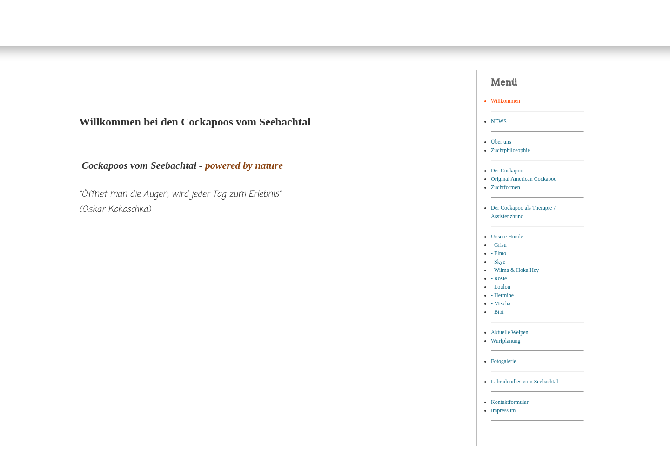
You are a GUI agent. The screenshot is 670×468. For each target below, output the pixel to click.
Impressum (503, 410)
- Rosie (499, 278)
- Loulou (500, 286)
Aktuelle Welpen (509, 332)
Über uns (501, 141)
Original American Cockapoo (523, 179)
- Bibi (497, 312)
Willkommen (505, 101)
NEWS (499, 121)
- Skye (498, 261)
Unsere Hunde (507, 236)
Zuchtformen (505, 187)
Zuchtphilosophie (510, 150)
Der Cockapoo (507, 170)
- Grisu (499, 245)
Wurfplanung (506, 340)
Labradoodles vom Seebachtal (524, 381)
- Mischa (500, 303)
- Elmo (498, 253)
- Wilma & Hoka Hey (515, 270)
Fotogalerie (503, 361)
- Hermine (502, 295)
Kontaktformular (510, 402)
